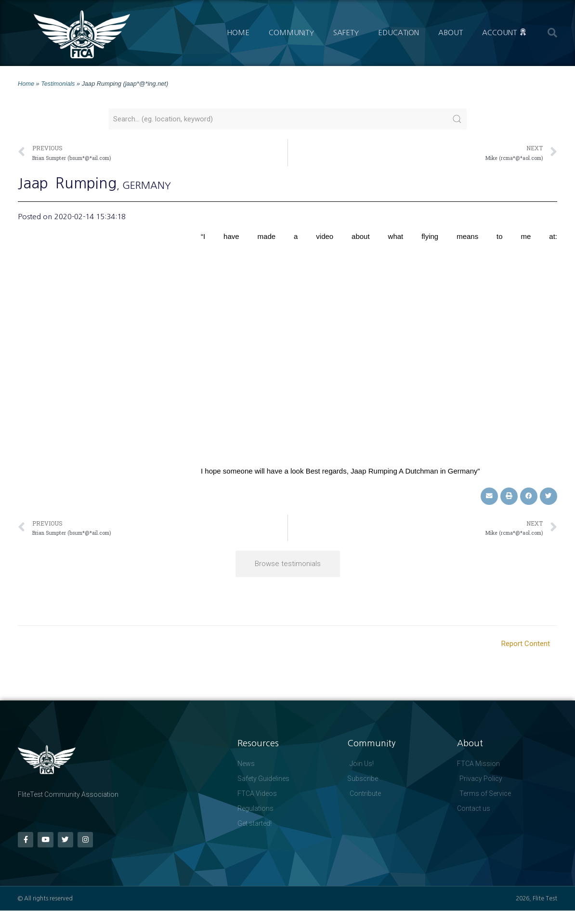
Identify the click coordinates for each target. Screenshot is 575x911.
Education (398, 32)
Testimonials (58, 83)
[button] (552, 32)
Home (238, 32)
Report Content (525, 643)
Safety (346, 32)
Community (291, 32)
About (450, 32)
